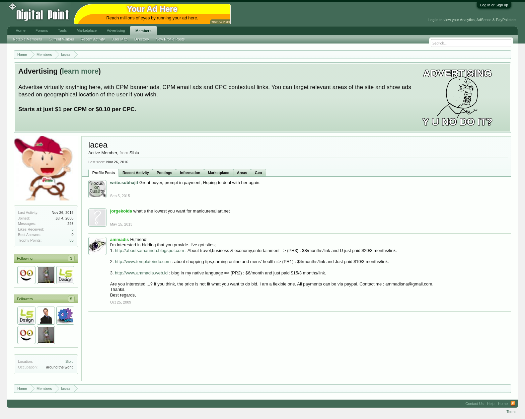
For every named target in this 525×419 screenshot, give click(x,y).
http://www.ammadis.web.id (141, 272)
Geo (258, 173)
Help (491, 404)
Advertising (116, 30)
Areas (242, 173)
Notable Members (27, 39)
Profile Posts (103, 173)
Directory (141, 39)
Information (190, 173)
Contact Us (474, 404)
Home (20, 30)
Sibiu (69, 361)
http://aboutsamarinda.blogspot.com (149, 250)
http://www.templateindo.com (142, 261)
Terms (511, 412)
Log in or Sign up (494, 5)
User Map (119, 39)
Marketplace (218, 173)
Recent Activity (136, 173)
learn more (80, 71)
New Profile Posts (170, 39)
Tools (62, 30)
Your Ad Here (220, 21)
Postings (164, 173)
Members (143, 31)
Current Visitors (61, 39)
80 (71, 240)
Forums (41, 30)
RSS (513, 403)
